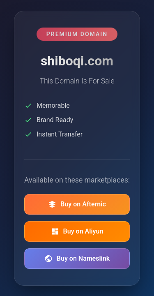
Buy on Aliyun (77, 231)
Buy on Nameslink (77, 258)
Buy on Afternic (77, 204)
